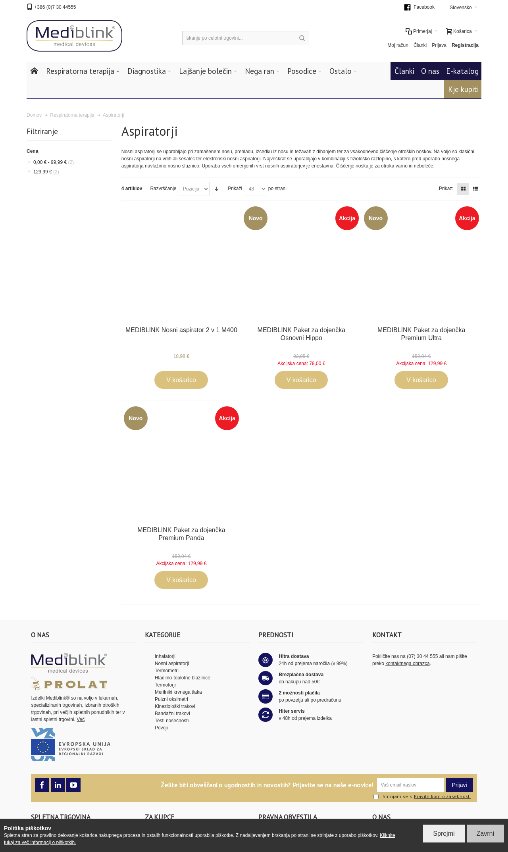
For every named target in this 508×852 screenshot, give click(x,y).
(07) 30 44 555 (422, 656)
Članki (420, 45)
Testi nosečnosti (172, 720)
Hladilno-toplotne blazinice (182, 678)
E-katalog (462, 71)
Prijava (439, 45)
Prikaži (235, 188)
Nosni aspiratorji (172, 663)
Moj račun (397, 45)
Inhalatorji (165, 656)
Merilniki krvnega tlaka (178, 692)
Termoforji (165, 685)
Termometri (167, 670)
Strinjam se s (392, 797)
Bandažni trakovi (172, 713)
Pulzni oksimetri (171, 699)
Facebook (424, 7)
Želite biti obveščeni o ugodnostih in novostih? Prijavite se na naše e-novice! (267, 785)
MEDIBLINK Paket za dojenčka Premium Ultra (421, 334)
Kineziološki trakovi (175, 706)
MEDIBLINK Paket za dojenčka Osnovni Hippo (301, 334)
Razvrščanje (163, 188)
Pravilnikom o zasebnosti (442, 796)
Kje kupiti (463, 89)
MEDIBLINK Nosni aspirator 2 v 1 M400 (181, 330)
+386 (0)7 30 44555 (55, 7)
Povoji (161, 728)
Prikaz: (446, 188)
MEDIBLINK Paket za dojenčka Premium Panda (181, 534)
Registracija (465, 45)
